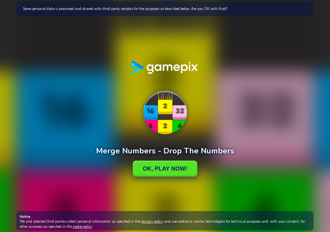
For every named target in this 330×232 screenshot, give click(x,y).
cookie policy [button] (82, 226)
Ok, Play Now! (165, 168)
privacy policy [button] (152, 221)
